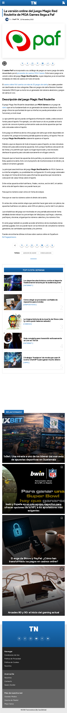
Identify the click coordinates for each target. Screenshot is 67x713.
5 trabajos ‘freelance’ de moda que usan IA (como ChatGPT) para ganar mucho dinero (42, 358)
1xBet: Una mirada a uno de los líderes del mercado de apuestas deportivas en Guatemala (34, 458)
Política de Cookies (11, 662)
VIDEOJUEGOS (45, 253)
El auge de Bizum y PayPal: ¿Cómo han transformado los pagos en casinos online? (33, 560)
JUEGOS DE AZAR (29, 253)
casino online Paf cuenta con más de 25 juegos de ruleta (26, 84)
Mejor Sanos (9, 704)
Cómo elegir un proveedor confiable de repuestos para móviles (41, 301)
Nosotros (8, 678)
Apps (26, 362)
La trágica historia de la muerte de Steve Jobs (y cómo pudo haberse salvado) (43, 320)
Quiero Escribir (9, 685)
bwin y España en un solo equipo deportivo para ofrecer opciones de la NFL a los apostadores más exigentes (33, 507)
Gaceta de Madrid (11, 700)
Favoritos (7, 666)
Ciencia (27, 324)
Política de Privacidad (12, 659)
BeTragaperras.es (9, 237)
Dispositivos (30, 305)
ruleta (4, 107)
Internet (28, 285)
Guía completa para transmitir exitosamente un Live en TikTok (43, 339)
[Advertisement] (33, 392)
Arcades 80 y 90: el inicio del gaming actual (33, 612)
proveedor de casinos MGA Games (31, 73)
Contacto (8, 681)
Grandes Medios (10, 697)
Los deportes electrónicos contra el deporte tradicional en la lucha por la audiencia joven (43, 281)
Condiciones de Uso (11, 655)
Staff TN (15, 19)
